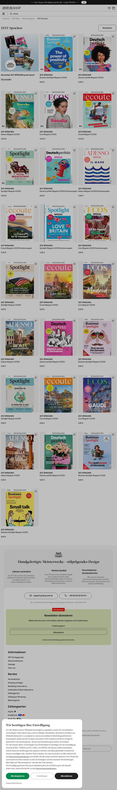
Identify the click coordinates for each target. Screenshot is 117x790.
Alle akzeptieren (18, 776)
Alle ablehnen (66, 776)
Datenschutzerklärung (14, 783)
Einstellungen (42, 776)
